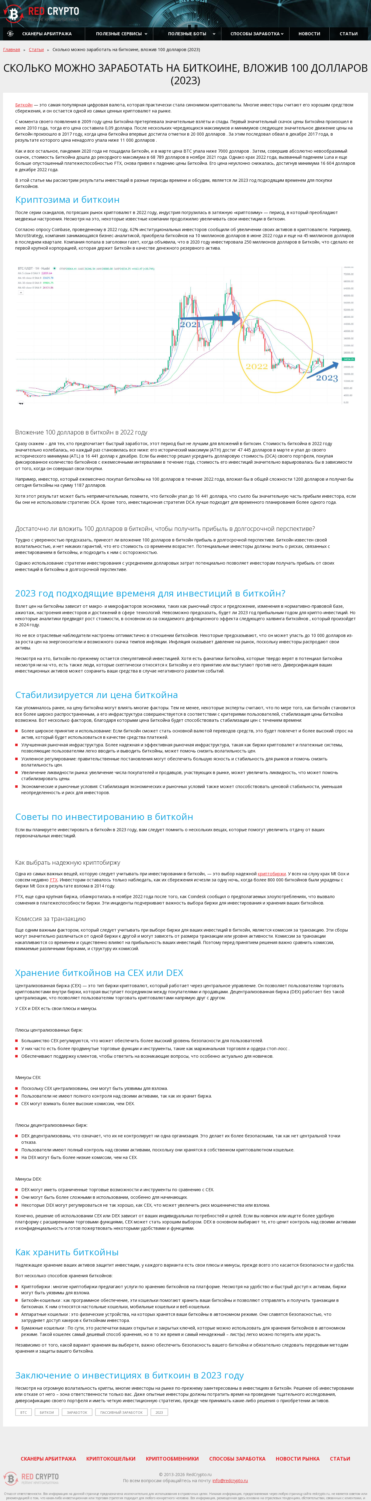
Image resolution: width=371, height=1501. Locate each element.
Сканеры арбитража (47, 33)
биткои (47, 1412)
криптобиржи (272, 874)
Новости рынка (298, 1458)
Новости (309, 33)
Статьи (349, 33)
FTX (53, 880)
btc (23, 1412)
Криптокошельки (111, 1458)
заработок (77, 1412)
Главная (11, 49)
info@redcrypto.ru (230, 1480)
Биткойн (24, 105)
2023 (159, 1412)
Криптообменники (172, 1458)
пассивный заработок (121, 1412)
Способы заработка (255, 33)
